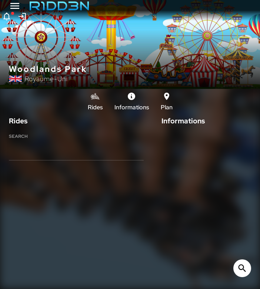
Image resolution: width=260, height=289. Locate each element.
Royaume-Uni (46, 78)
